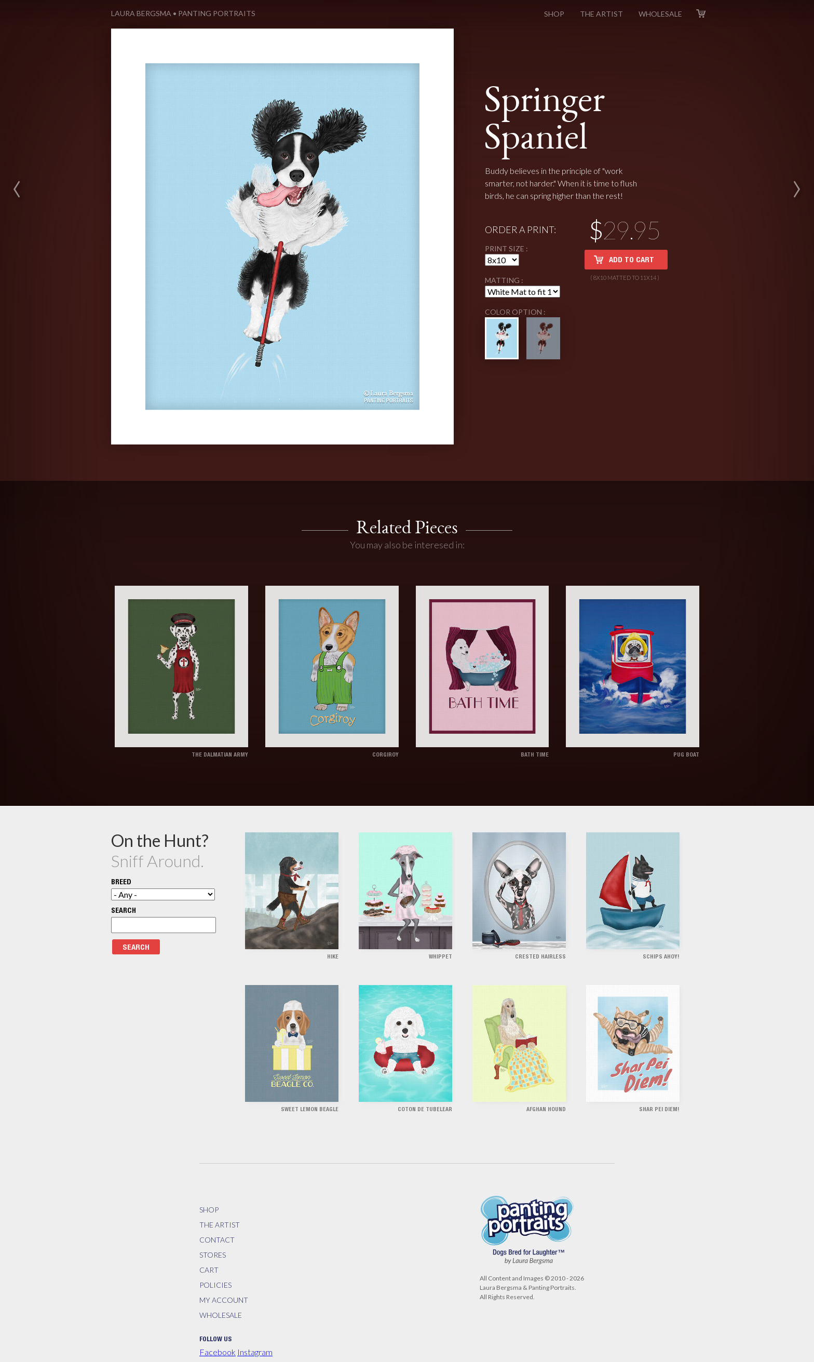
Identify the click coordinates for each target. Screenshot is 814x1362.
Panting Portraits (183, 13)
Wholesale (660, 13)
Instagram (255, 1314)
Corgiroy (385, 717)
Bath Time (535, 717)
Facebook (217, 1314)
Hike (332, 920)
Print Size (505, 229)
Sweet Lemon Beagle (309, 1072)
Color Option (514, 293)
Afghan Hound (546, 1072)
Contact (217, 1201)
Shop (554, 13)
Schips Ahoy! (661, 920)
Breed (121, 845)
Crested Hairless (540, 920)
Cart (701, 13)
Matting (503, 261)
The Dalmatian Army (220, 717)
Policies (215, 1247)
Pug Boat (686, 717)
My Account (223, 1262)
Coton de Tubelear (425, 1072)
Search (123, 874)
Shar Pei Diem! (659, 1072)
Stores (212, 1216)
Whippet (440, 920)
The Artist (601, 13)
